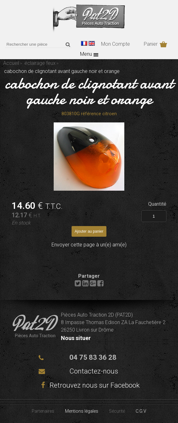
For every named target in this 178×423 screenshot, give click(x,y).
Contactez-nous (93, 371)
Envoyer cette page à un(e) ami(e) (89, 245)
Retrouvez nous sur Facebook (89, 385)
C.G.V (141, 411)
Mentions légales (81, 411)
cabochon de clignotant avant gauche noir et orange (89, 91)
